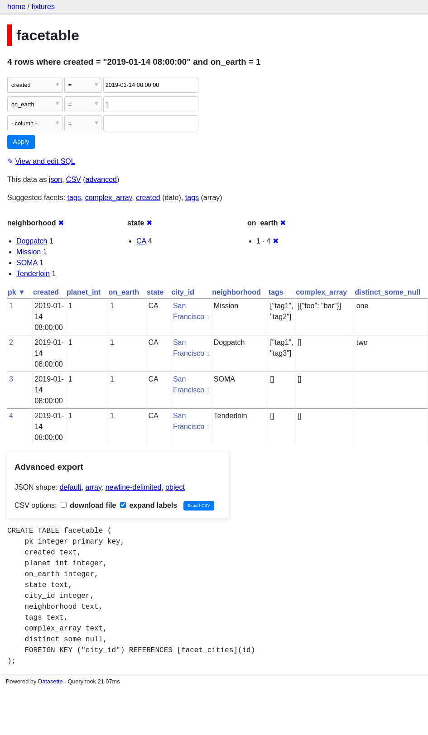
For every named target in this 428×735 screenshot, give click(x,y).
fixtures (43, 6)
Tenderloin (33, 273)
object (175, 487)
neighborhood (236, 292)
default (71, 487)
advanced (101, 179)
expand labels (148, 505)
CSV (73, 179)
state (155, 292)
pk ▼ (16, 292)
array (93, 487)
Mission (28, 252)
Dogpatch (32, 241)
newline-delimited (134, 487)
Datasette (50, 681)
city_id (182, 292)
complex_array (108, 197)
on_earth (123, 292)
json (55, 179)
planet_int (84, 292)
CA (141, 241)
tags (74, 197)
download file (88, 505)
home (16, 6)
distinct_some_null (387, 292)
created (148, 197)
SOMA (26, 263)
